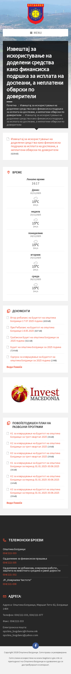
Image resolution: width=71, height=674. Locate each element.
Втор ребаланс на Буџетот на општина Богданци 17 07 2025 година (33, 319)
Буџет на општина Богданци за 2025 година (35, 347)
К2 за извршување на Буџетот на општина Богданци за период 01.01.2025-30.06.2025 (35, 477)
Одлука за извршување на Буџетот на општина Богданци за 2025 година (32, 358)
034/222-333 (9, 553)
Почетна (11, 105)
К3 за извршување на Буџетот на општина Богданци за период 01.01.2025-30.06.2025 (35, 491)
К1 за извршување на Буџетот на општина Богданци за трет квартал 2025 (35, 435)
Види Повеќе (14, 367)
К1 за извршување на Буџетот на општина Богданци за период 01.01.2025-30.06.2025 (35, 464)
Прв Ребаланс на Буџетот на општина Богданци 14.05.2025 (32, 329)
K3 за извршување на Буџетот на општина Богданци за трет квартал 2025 (35, 454)
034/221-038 (9, 584)
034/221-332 (9, 574)
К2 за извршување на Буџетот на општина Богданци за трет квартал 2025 (35, 444)
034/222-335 (9, 562)
